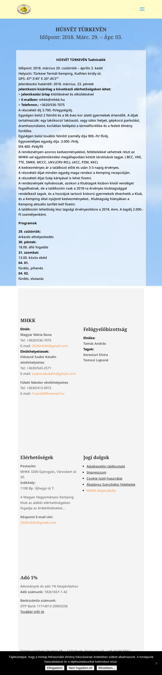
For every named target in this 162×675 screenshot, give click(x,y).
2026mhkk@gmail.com (50, 346)
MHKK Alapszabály (101, 490)
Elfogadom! (55, 668)
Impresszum (96, 472)
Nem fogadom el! (80, 668)
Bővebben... (107, 668)
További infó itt (32, 611)
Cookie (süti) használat (104, 478)
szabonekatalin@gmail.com (54, 373)
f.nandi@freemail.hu (48, 393)
